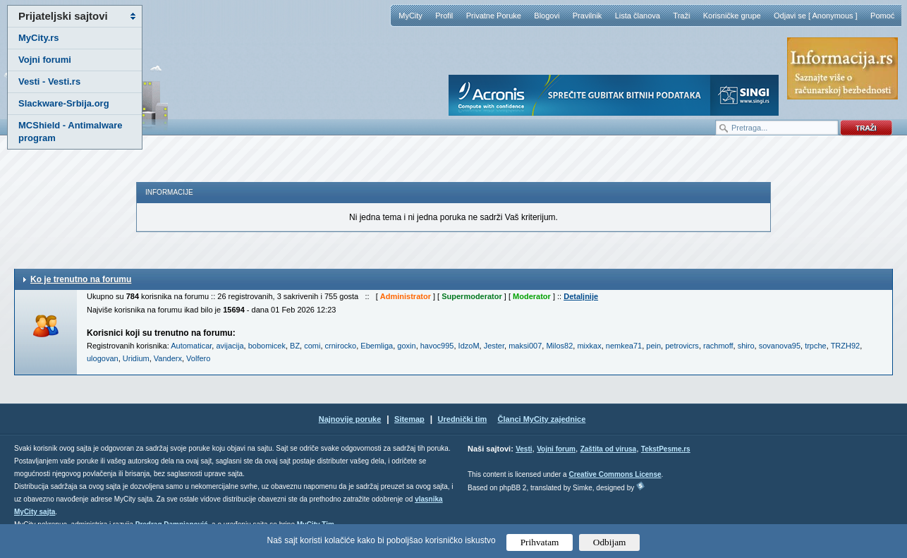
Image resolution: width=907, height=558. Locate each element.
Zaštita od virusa (608, 449)
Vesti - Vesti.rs (49, 81)
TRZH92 (845, 345)
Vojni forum (556, 449)
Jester (494, 345)
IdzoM (469, 345)
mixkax (589, 345)
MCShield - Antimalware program (70, 131)
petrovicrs (682, 345)
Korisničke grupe (732, 15)
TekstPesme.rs (665, 449)
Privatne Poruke (493, 15)
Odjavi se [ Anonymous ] (816, 15)
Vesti (524, 449)
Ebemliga (376, 345)
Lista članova (637, 15)
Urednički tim (462, 419)
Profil (444, 15)
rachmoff (718, 345)
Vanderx (168, 358)
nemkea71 (624, 345)
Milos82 (559, 345)
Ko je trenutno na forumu (80, 279)
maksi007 (525, 345)
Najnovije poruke (350, 419)
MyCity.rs (38, 37)
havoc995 (437, 345)
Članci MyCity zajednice (542, 419)
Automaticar (191, 345)
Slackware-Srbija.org (63, 103)
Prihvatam (540, 542)
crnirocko (341, 345)
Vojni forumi (44, 59)
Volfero (198, 358)
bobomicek (267, 345)
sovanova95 (780, 345)
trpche (816, 345)
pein (653, 345)
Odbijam (609, 542)
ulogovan (102, 358)
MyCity (410, 15)
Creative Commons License (614, 474)
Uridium (136, 358)
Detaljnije (581, 296)
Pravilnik (587, 15)
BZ (295, 345)
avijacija (229, 345)
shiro (746, 345)
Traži (681, 15)
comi (312, 345)
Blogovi (546, 15)
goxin (406, 345)
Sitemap (409, 419)
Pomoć (882, 15)
